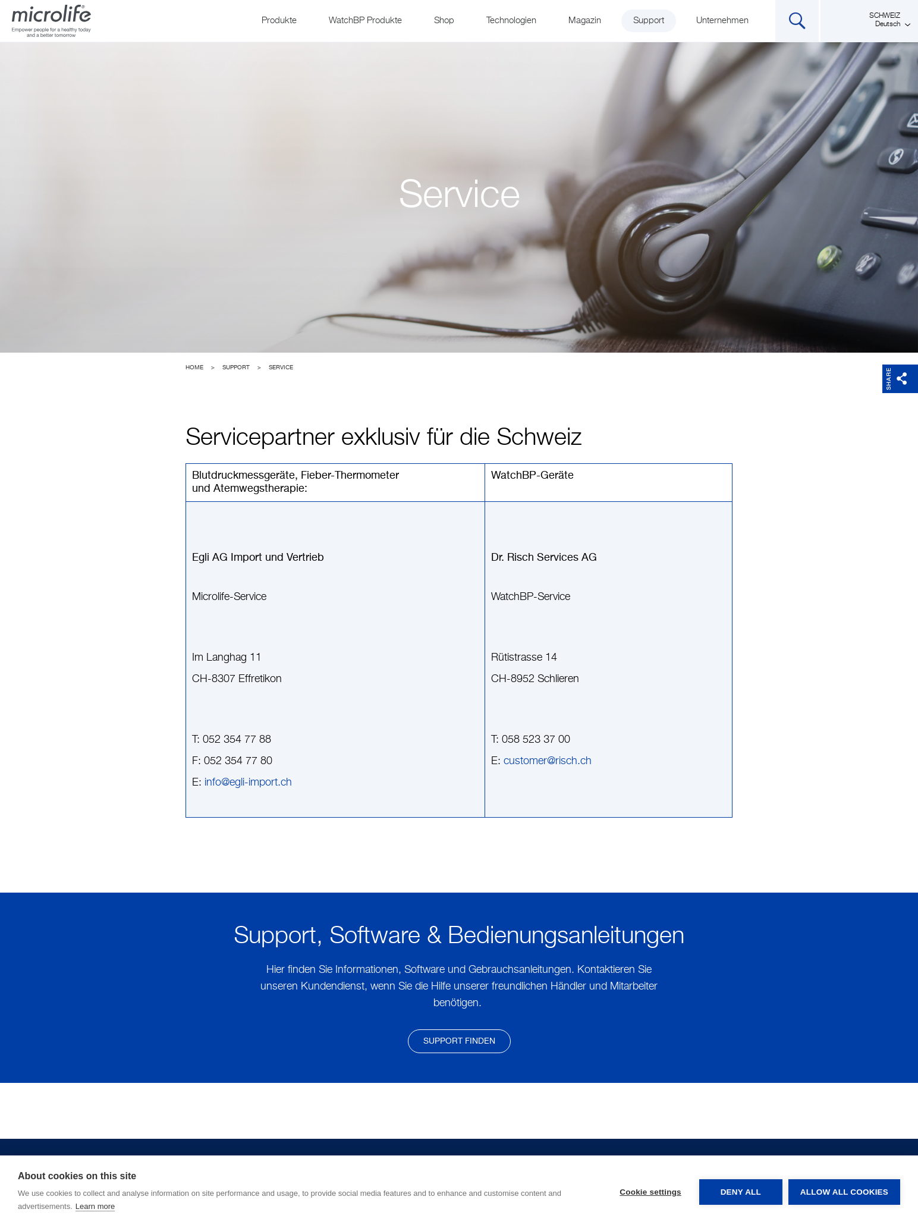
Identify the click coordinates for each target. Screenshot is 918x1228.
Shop (444, 20)
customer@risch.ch (548, 761)
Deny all (741, 1192)
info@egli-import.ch (248, 782)
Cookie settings (650, 1192)
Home (194, 367)
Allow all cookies (844, 1192)
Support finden (459, 1041)
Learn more (95, 1206)
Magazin (584, 20)
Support (648, 20)
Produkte (279, 20)
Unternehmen (722, 20)
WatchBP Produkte (365, 20)
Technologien (511, 20)
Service (281, 367)
